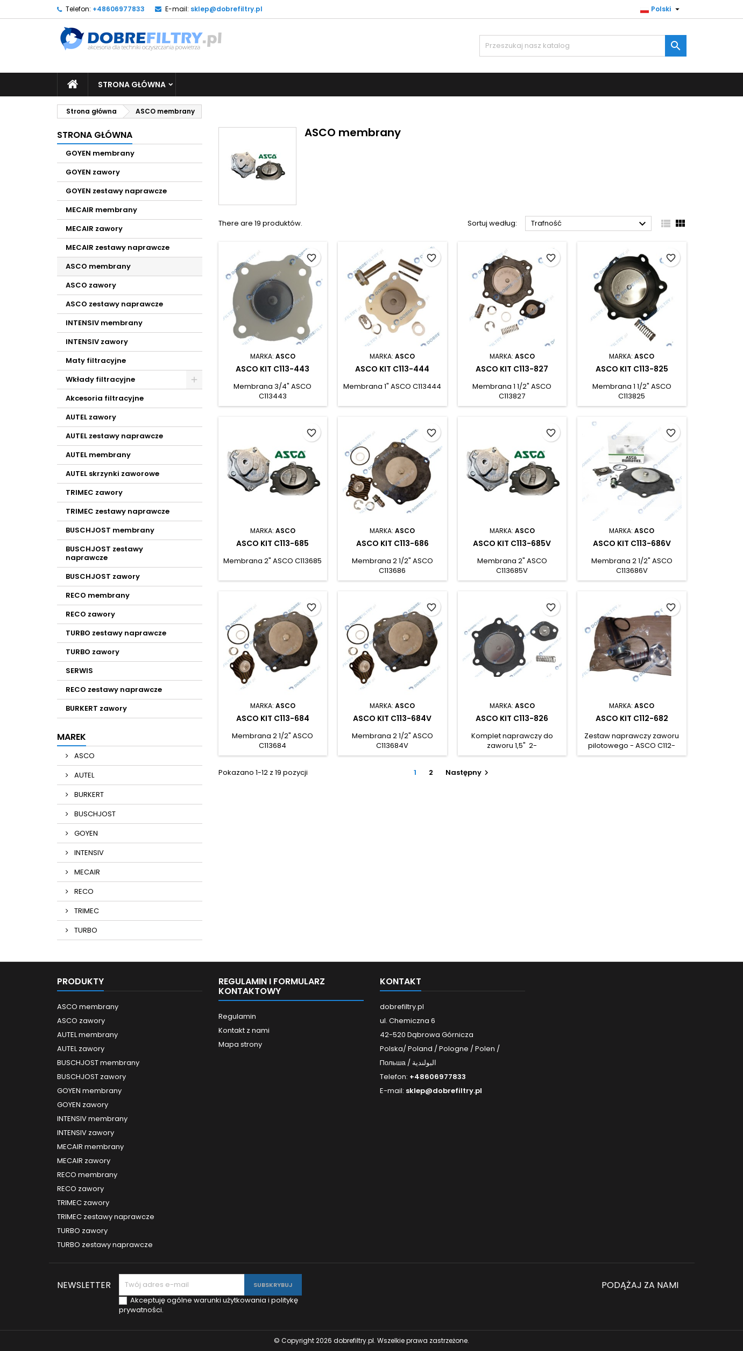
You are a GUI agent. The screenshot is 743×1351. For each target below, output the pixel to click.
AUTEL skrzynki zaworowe (112, 473)
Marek (71, 737)
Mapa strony (240, 1044)
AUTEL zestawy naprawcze (114, 436)
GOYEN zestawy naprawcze (116, 191)
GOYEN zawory (93, 172)
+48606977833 (119, 8)
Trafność (590, 224)
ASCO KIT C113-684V (392, 718)
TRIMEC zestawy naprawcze (117, 511)
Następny (468, 772)
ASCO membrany (98, 266)
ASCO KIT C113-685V (512, 543)
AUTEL (83, 775)
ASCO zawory (91, 285)
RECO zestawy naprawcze (114, 689)
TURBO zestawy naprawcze (116, 633)
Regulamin (237, 1016)
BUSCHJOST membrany (110, 530)
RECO (83, 891)
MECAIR (86, 872)
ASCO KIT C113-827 (512, 368)
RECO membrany (98, 595)
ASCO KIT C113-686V (632, 543)
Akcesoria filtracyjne (105, 398)
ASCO (84, 756)
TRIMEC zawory (94, 492)
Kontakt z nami (244, 1030)
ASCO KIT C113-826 (512, 718)
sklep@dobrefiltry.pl (226, 8)
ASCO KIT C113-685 (272, 543)
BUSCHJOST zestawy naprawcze (104, 553)
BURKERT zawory (96, 708)
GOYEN (85, 833)
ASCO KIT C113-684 (272, 718)
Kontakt (400, 981)
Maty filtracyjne (96, 360)
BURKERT (88, 794)
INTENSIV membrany (104, 323)
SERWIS (79, 671)
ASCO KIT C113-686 (392, 543)
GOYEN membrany (100, 153)
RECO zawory (90, 614)
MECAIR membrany (101, 210)
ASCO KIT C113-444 (392, 368)
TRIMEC (86, 911)
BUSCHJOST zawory (103, 576)
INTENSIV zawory (97, 342)
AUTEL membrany (98, 455)
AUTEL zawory (91, 417)
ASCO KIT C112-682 (632, 718)
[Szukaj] (583, 46)
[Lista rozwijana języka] (661, 9)
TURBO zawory (92, 652)
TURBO (85, 930)
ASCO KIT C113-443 (272, 368)
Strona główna (132, 84)
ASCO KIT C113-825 (632, 368)
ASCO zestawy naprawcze (114, 304)
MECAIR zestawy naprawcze (117, 247)
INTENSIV (88, 853)
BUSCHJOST (94, 814)
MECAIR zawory (94, 228)
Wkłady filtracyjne (100, 379)
